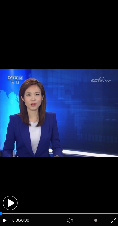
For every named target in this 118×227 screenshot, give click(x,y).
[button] (10, 203)
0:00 (16, 220)
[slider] (95, 220)
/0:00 (24, 220)
